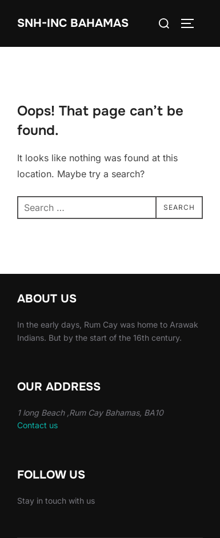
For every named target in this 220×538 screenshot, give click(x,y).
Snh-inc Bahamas (73, 23)
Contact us (37, 425)
